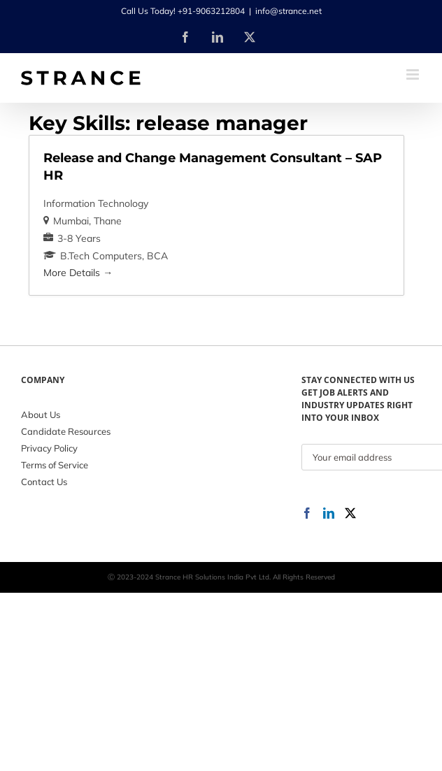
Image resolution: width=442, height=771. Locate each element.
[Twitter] (350, 513)
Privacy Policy (49, 448)
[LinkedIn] (328, 513)
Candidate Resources (65, 431)
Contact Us (44, 481)
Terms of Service (54, 464)
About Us (40, 414)
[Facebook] (307, 513)
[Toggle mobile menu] (413, 74)
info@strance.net (288, 11)
